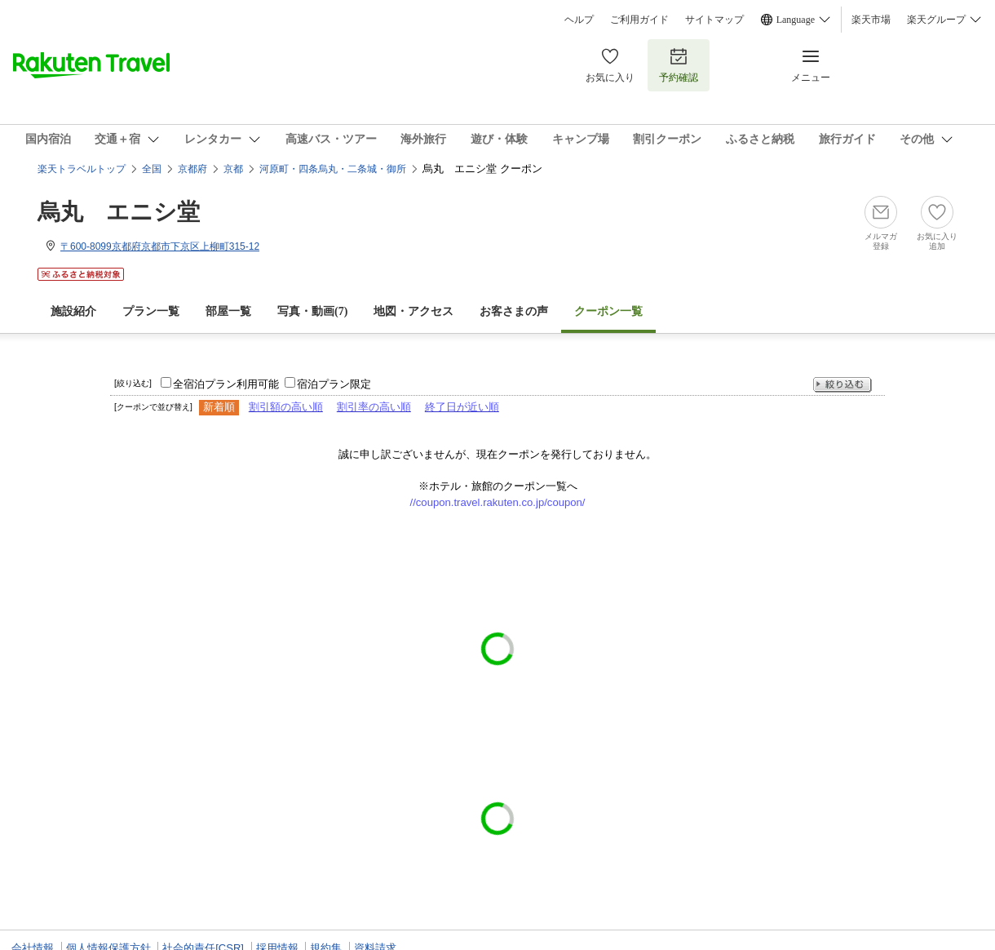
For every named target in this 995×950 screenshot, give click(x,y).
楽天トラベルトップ (82, 169)
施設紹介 (73, 311)
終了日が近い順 (462, 407)
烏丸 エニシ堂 (119, 211)
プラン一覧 (150, 311)
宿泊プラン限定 (334, 384)
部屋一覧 (228, 311)
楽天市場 (871, 19)
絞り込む (842, 385)
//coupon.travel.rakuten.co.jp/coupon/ (498, 502)
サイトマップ (714, 19)
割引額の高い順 (286, 407)
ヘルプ (579, 19)
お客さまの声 (514, 311)
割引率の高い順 (374, 407)
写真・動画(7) (312, 311)
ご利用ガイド (639, 19)
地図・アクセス (413, 311)
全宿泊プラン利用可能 (226, 384)
